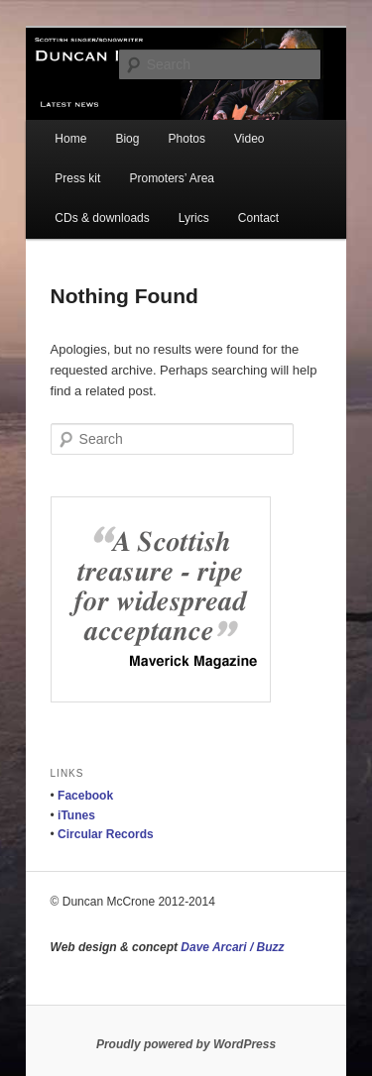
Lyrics (194, 218)
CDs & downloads (102, 218)
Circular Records (106, 834)
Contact (258, 218)
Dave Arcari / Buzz (232, 947)
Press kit (77, 178)
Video (249, 139)
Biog (127, 139)
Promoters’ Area (171, 178)
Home (70, 139)
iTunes (76, 815)
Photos (187, 139)
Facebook (85, 796)
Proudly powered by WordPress (186, 1044)
